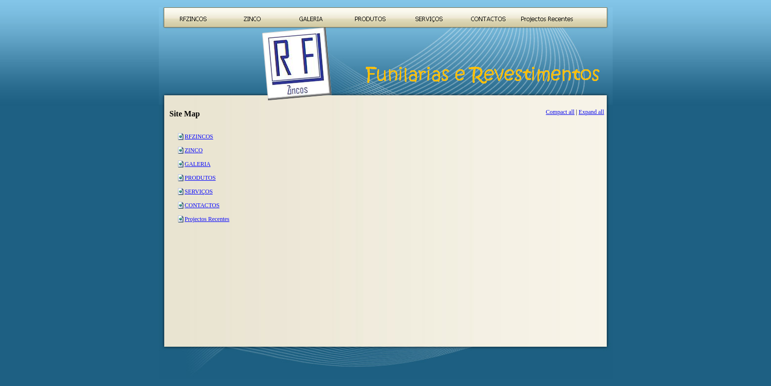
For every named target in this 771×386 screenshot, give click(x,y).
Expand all (591, 112)
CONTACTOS (202, 205)
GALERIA (198, 164)
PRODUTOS (200, 177)
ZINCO (194, 150)
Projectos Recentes (207, 219)
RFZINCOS (199, 136)
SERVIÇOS (199, 191)
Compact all (560, 112)
